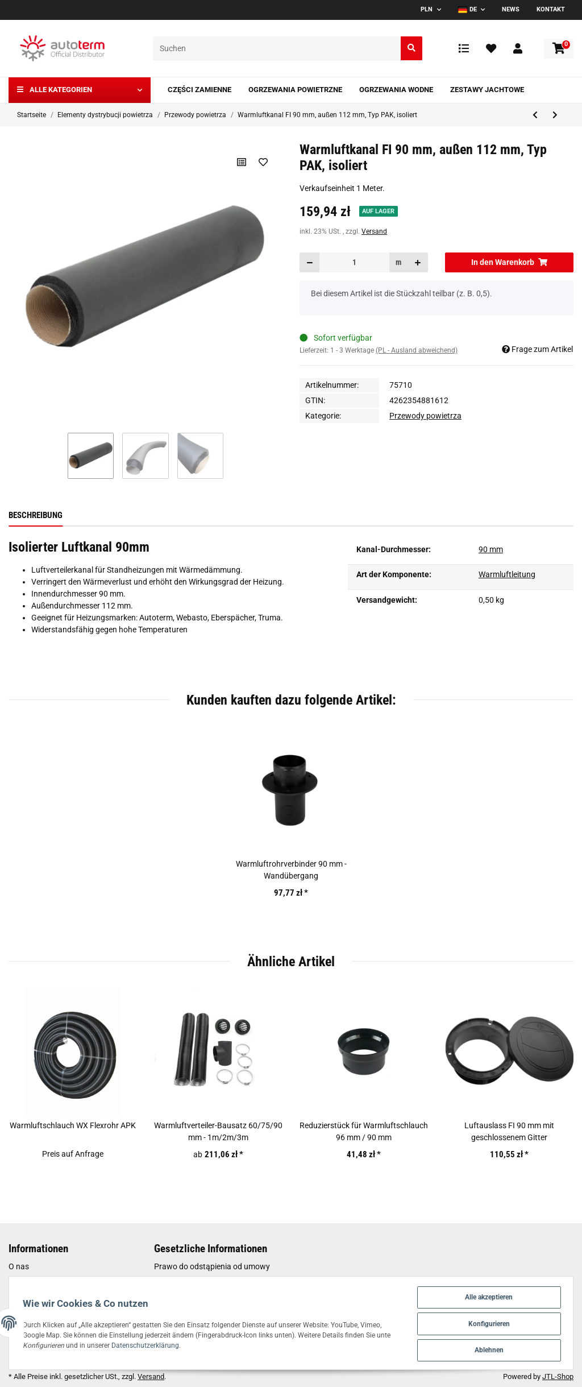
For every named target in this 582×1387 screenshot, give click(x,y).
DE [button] (467, 9)
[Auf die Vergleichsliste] (241, 162)
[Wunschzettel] (491, 48)
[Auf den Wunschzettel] (263, 162)
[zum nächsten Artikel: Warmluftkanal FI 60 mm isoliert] (555, 115)
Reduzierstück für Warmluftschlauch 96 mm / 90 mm (364, 1131)
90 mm (491, 549)
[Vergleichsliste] (463, 48)
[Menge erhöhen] (418, 262)
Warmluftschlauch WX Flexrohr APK (73, 1125)
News (510, 9)
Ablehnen (486, 1349)
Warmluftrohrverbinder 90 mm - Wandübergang (291, 869)
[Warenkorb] (558, 49)
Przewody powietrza (425, 415)
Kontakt (551, 9)
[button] (518, 48)
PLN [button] (427, 9)
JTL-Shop (557, 1376)
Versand (374, 231)
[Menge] (354, 262)
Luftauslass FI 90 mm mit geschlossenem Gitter (509, 1131)
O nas (19, 1266)
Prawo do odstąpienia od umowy (212, 1266)
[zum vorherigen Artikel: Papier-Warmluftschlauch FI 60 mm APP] (535, 115)
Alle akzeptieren (486, 1293)
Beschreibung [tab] (36, 515)
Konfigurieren (486, 1321)
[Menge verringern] (310, 262)
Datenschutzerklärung (202, 1343)
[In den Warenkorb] (509, 262)
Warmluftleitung (507, 574)
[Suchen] (277, 48)
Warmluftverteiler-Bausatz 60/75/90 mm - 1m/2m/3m (218, 1131)
